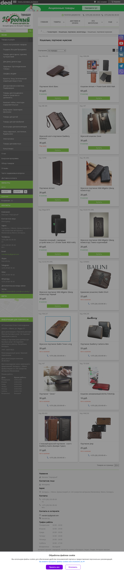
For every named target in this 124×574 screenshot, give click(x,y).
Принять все (54, 567)
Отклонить (73, 567)
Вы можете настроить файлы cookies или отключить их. (61, 562)
